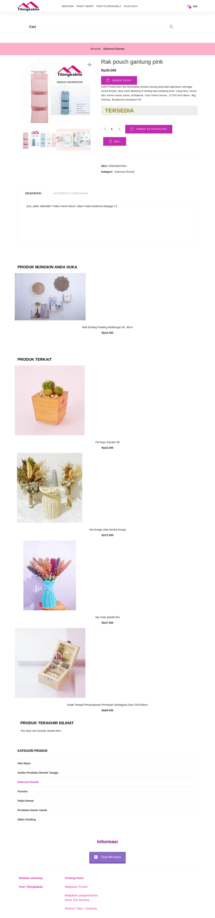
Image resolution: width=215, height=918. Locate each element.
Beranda (68, 6)
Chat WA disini (107, 857)
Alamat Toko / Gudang (81, 909)
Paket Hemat (85, 6)
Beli (115, 141)
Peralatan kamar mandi (32, 810)
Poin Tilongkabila (108, 6)
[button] (192, 6)
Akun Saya (130, 6)
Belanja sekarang (31, 878)
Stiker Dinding (27, 819)
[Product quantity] (112, 129)
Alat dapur (24, 763)
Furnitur (23, 791)
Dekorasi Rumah (113, 48)
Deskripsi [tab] (33, 193)
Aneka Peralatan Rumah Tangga (38, 772)
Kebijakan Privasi (76, 887)
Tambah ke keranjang (153, 129)
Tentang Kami (74, 878)
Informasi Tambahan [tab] (70, 193)
